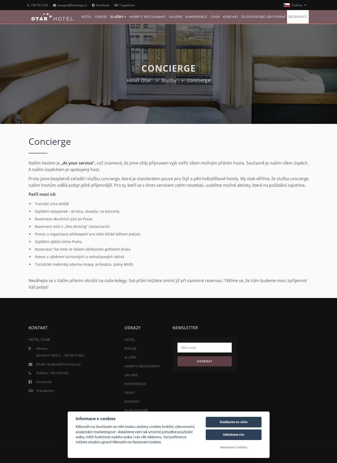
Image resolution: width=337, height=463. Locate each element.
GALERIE (176, 17)
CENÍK (215, 17)
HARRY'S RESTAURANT (147, 17)
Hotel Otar (139, 80)
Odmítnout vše (233, 435)
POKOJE (101, 17)
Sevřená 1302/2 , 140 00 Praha (60, 355)
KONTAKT (231, 17)
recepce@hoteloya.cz (70, 5)
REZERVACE (298, 17)
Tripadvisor (124, 5)
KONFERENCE (196, 17)
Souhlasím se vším (233, 422)
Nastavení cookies (233, 447)
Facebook (100, 5)
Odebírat (204, 361)
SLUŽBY (118, 17)
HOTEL (86, 17)
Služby (169, 80)
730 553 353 (37, 5)
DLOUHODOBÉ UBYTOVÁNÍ (264, 17)
